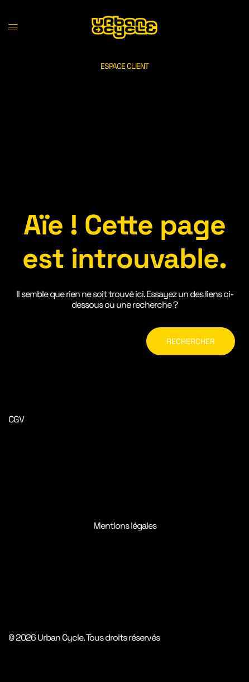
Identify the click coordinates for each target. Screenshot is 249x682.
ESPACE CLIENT (124, 66)
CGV (16, 419)
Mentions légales (124, 526)
